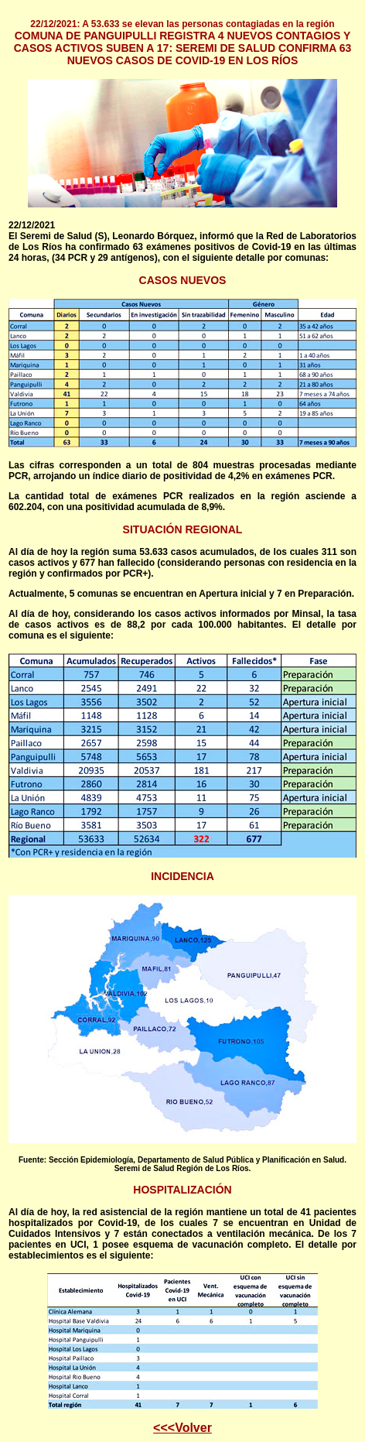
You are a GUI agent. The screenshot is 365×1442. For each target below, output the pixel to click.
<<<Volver (182, 1427)
